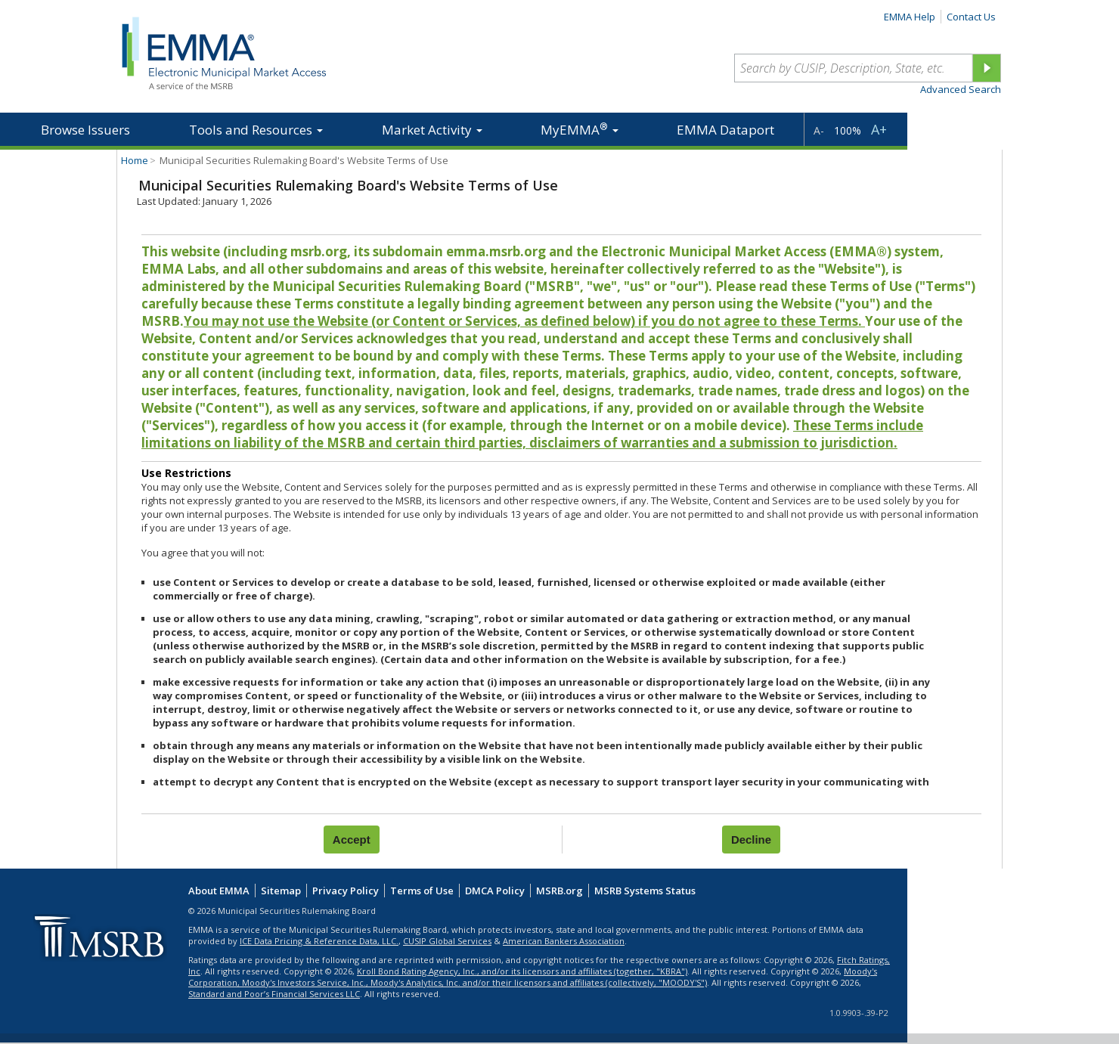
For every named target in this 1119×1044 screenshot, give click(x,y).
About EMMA (219, 890)
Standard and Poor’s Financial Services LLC (274, 993)
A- (819, 130)
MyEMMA (579, 128)
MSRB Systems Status (645, 890)
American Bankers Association (564, 940)
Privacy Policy (345, 890)
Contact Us (971, 16)
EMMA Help (909, 16)
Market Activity (432, 129)
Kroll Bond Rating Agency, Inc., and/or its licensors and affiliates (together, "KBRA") (522, 971)
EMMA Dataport (725, 129)
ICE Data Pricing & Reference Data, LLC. (319, 940)
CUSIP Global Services (447, 940)
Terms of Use (422, 890)
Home (134, 160)
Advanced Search (960, 89)
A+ (879, 129)
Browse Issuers (85, 129)
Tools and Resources (256, 129)
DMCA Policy (495, 890)
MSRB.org (559, 890)
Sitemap (281, 890)
